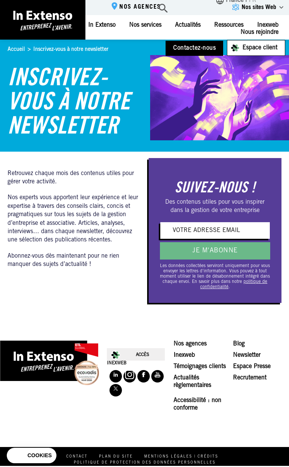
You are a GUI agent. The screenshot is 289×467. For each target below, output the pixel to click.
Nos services (145, 25)
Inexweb (184, 355)
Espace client (259, 48)
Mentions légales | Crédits (181, 457)
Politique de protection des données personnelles (145, 463)
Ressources (228, 25)
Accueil (16, 49)
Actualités (188, 25)
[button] (31, 456)
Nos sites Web (259, 8)
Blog (239, 344)
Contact (77, 457)
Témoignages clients (199, 367)
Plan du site (116, 457)
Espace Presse (252, 367)
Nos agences (140, 7)
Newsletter (246, 355)
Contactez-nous (194, 48)
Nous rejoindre (259, 32)
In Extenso (102, 25)
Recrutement (249, 378)
